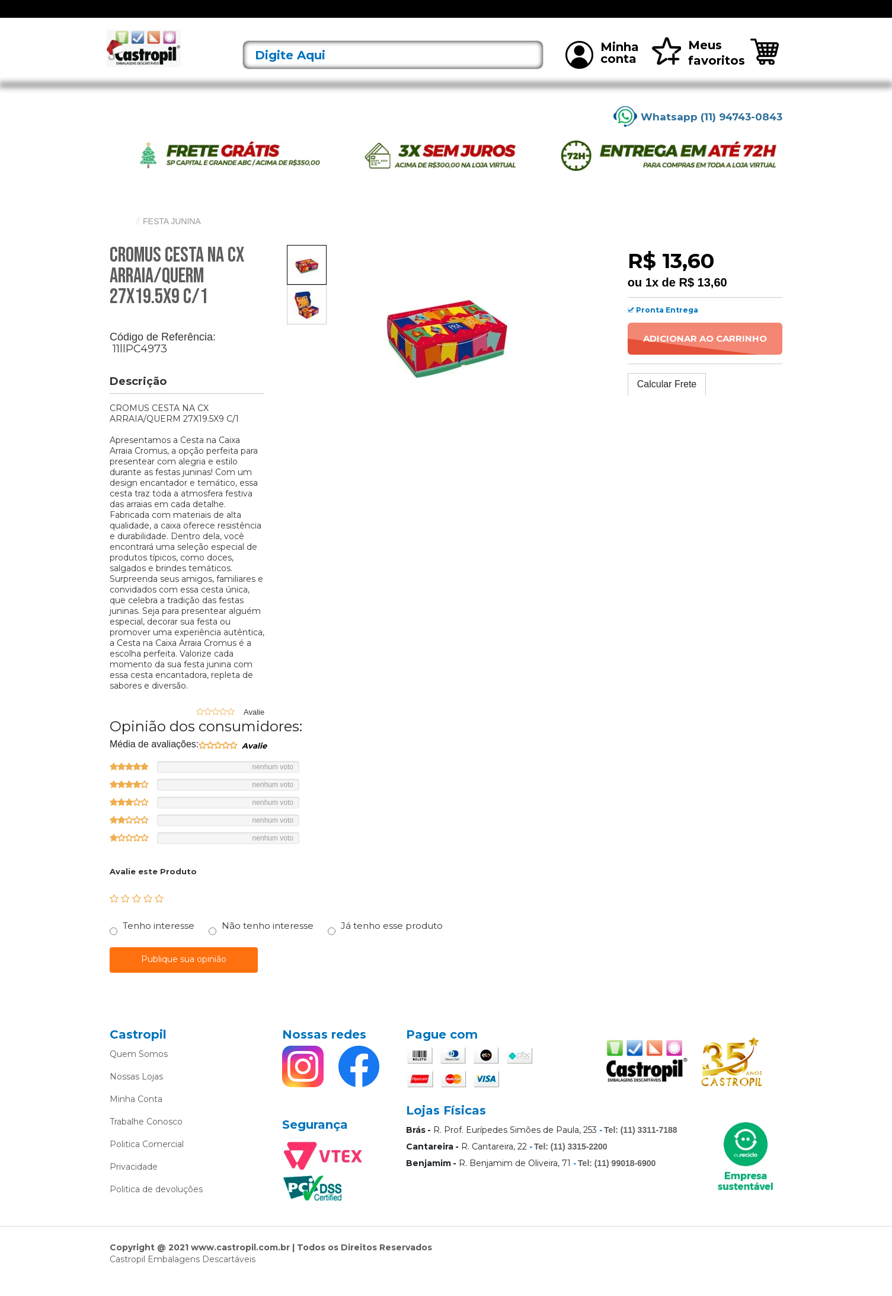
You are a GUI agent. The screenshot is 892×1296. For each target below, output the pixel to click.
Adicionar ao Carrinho (705, 353)
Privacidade (134, 1182)
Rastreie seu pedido (740, 17)
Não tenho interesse (268, 941)
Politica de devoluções (156, 1205)
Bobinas (477, 16)
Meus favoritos (698, 68)
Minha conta (602, 70)
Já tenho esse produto (392, 941)
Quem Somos (139, 1070)
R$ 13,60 (703, 298)
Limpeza (592, 16)
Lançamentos (229, 16)
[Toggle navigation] (118, 16)
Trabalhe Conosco (146, 1137)
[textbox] (392, 70)
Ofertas (176, 16)
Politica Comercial (147, 1160)
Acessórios (287, 16)
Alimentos (338, 16)
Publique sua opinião (183, 975)
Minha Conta (136, 1115)
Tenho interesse (158, 941)
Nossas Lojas (136, 1092)
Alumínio (385, 16)
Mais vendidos (648, 16)
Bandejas (432, 16)
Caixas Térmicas (534, 16)
